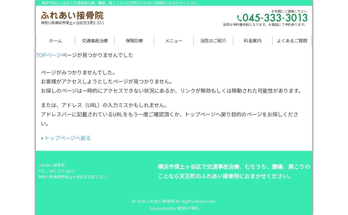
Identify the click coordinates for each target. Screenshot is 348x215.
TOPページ (48, 55)
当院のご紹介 (213, 40)
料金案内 (252, 40)
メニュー (173, 40)
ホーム (55, 40)
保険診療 (134, 40)
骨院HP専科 (188, 208)
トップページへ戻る (67, 138)
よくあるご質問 (292, 40)
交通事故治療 (95, 40)
